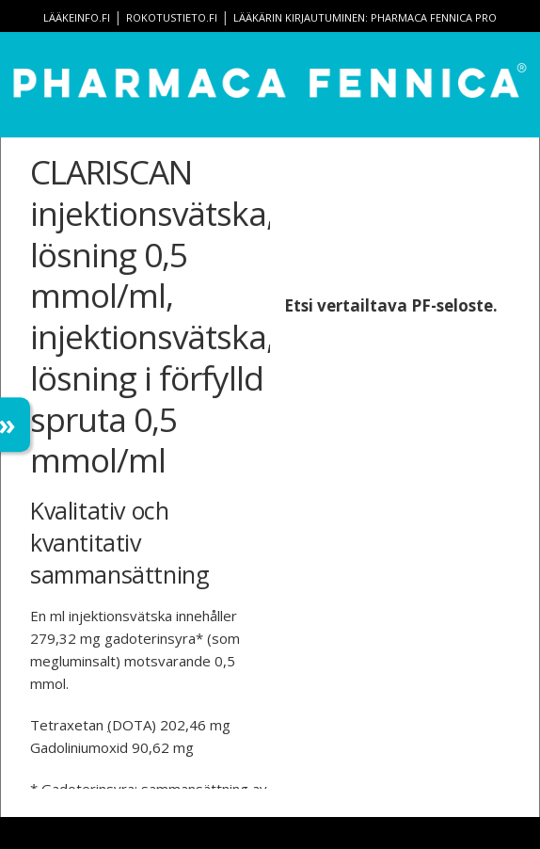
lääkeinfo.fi (76, 17)
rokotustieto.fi (171, 17)
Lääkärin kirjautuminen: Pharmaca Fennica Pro (365, 17)
